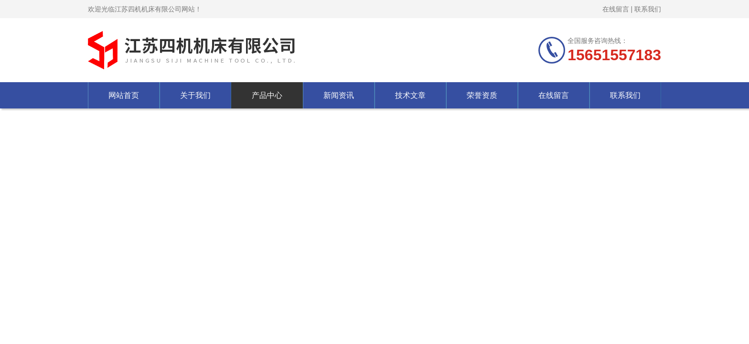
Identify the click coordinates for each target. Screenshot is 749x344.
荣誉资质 (482, 95)
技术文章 (410, 95)
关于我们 (195, 95)
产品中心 (267, 95)
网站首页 (123, 95)
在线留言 (615, 9)
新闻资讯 (338, 95)
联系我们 (647, 9)
